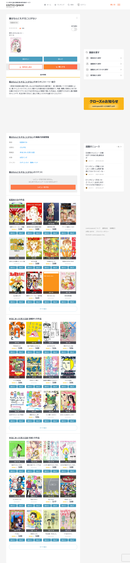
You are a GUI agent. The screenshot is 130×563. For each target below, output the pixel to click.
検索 (71, 5)
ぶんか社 (23, 147)
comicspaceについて (93, 228)
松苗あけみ (14, 22)
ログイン (81, 4)
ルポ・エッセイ (24, 162)
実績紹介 (112, 228)
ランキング (59, 5)
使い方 (112, 5)
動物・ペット (34, 162)
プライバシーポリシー (102, 231)
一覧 (117, 146)
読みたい (26, 59)
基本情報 (43, 74)
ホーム (47, 5)
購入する (60, 67)
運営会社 (105, 228)
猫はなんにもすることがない (21, 82)
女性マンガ (23, 157)
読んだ (60, 59)
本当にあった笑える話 (27, 152)
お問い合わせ (90, 231)
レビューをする (43, 187)
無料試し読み (26, 67)
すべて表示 (43, 309)
